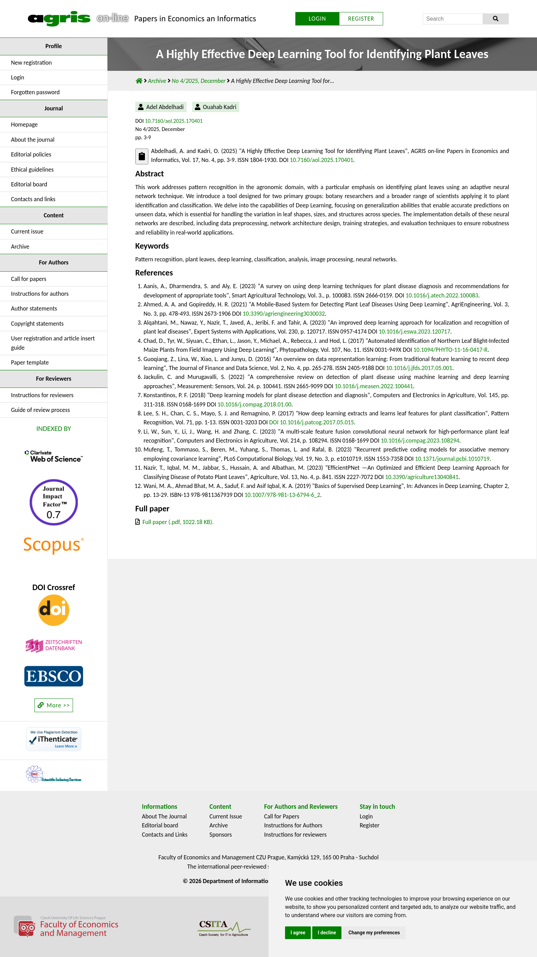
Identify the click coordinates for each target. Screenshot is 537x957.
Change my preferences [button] (374, 932)
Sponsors (221, 834)
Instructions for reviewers (42, 395)
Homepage (24, 124)
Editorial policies (31, 154)
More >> (54, 705)
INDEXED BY (53, 428)
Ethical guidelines (32, 169)
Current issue (27, 231)
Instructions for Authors (293, 825)
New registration (31, 62)
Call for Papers (281, 816)
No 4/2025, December (199, 81)
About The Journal (164, 816)
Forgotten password (35, 92)
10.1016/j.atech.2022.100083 (442, 295)
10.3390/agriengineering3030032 (284, 313)
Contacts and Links (164, 834)
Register (370, 825)
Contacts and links (33, 199)
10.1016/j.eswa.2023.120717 (414, 331)
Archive (20, 246)
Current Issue (226, 816)
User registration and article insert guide (53, 343)
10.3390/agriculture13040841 (422, 477)
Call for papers (28, 279)
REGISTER (361, 18)
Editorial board (29, 184)
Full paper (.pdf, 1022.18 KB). (178, 522)
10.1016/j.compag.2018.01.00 (255, 404)
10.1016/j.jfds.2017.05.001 (419, 368)
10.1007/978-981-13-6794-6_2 (282, 495)
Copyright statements (37, 323)
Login (17, 77)
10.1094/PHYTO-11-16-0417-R (450, 350)
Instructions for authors (40, 293)
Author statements (34, 308)
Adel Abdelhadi (165, 107)
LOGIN (317, 18)
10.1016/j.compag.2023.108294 (420, 440)
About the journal (32, 139)
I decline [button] (327, 932)
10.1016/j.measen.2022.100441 (374, 386)
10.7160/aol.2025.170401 (174, 121)
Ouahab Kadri (219, 107)
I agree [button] (298, 932)
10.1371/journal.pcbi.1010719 (452, 459)
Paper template (30, 362)
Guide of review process (40, 410)
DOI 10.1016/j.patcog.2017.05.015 (311, 422)
